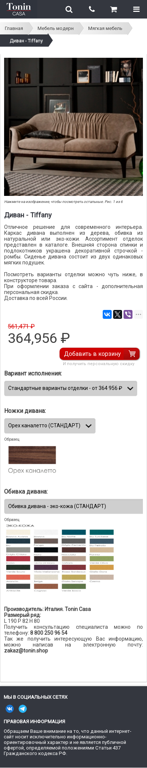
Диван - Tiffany (26, 40)
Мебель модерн (56, 28)
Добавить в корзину (92, 353)
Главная (14, 28)
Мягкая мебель (105, 28)
